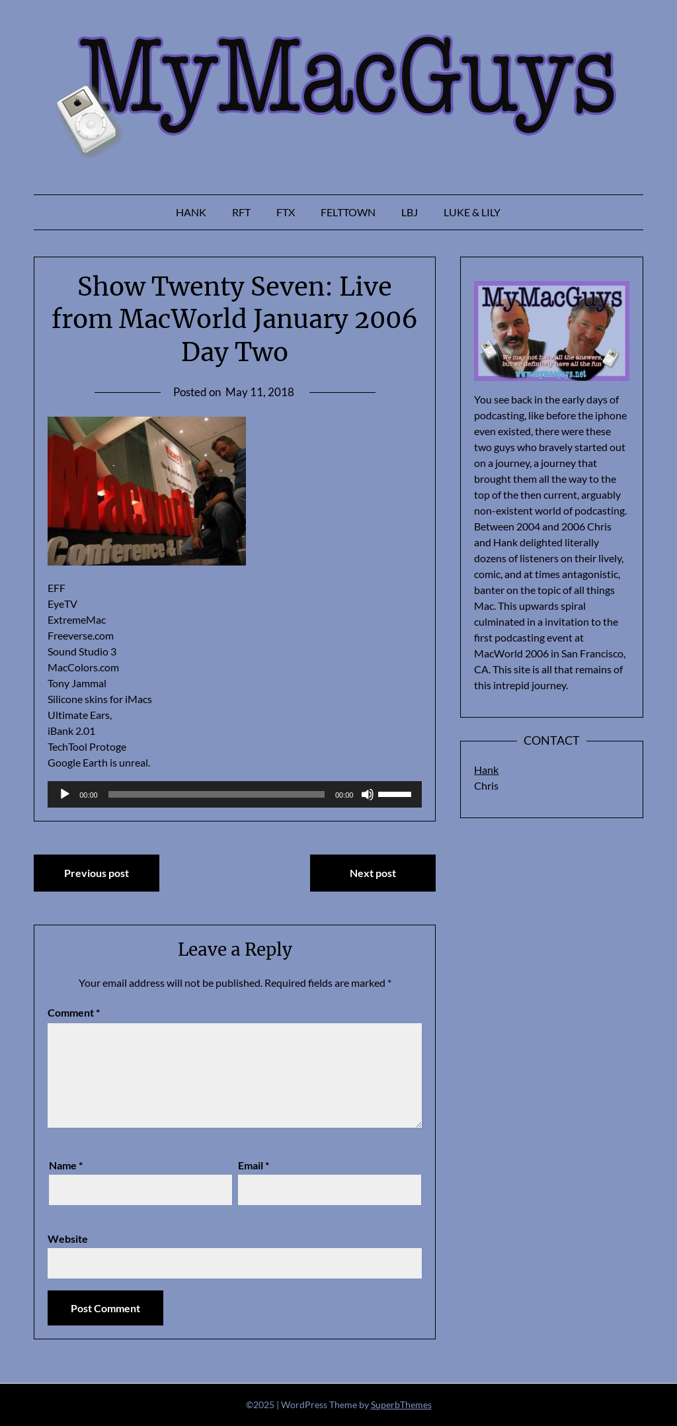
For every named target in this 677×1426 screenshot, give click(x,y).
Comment (74, 1012)
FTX (285, 212)
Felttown (348, 212)
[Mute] (367, 794)
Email (253, 1165)
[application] (235, 794)
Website (68, 1238)
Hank (191, 212)
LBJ (409, 212)
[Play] (64, 794)
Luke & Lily (472, 212)
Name (66, 1165)
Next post (373, 872)
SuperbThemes (401, 1404)
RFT (241, 212)
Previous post (96, 872)
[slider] (216, 794)
